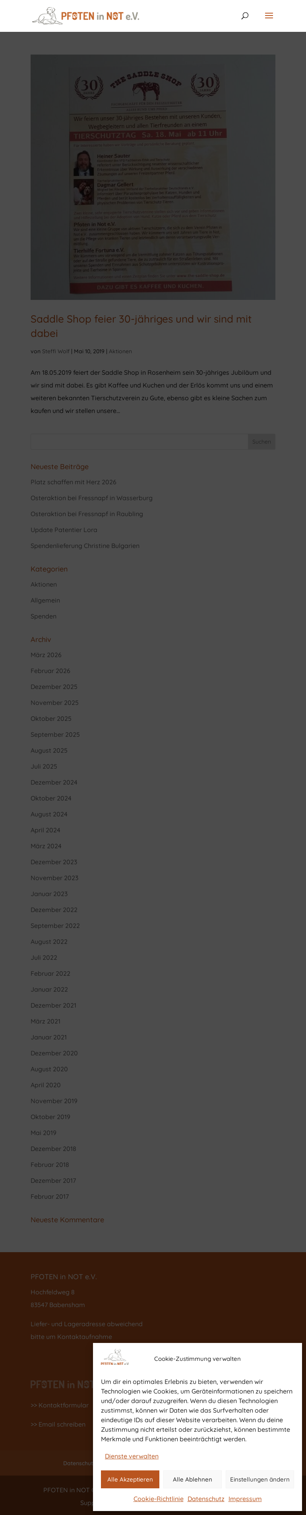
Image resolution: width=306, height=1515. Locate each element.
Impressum (245, 1499)
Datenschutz (206, 1499)
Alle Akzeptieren (130, 1479)
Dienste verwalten (132, 1456)
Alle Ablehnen (192, 1479)
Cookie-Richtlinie (159, 1499)
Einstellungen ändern (260, 1479)
